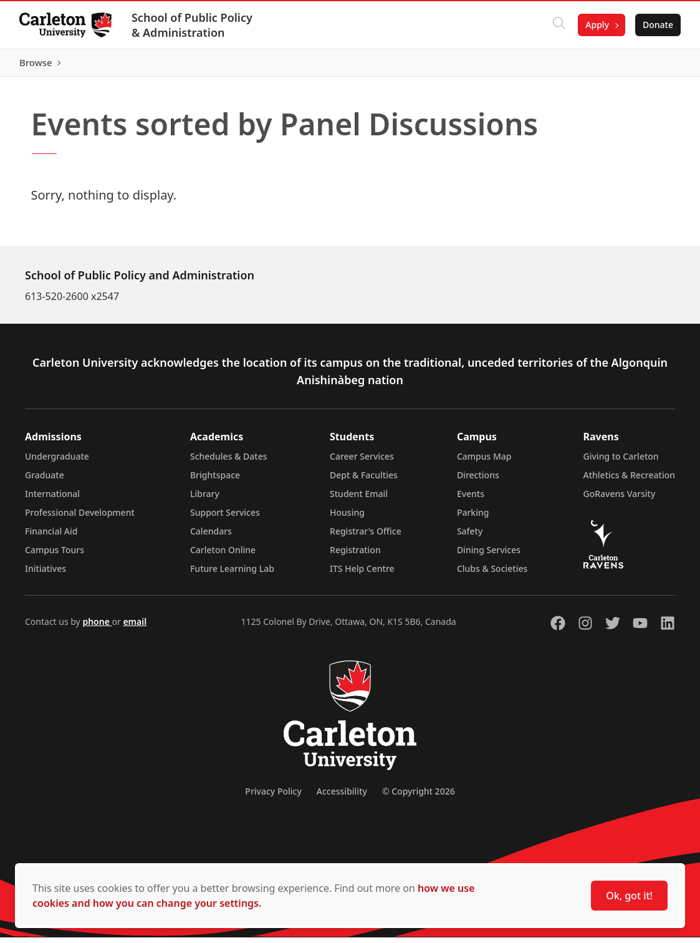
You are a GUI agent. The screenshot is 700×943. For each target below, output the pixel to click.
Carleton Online (223, 555)
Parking (473, 518)
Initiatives (45, 574)
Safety (470, 537)
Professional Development (80, 518)
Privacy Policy (273, 797)
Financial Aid (51, 537)
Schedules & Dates (228, 462)
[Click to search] (558, 25)
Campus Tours (54, 555)
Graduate (44, 480)
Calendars (211, 537)
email (134, 627)
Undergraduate (57, 462)
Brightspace (215, 480)
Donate (657, 25)
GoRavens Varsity (619, 499)
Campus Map (484, 462)
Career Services (362, 462)
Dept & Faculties (364, 480)
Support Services (225, 518)
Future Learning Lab (232, 574)
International (52, 499)
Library (204, 499)
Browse (656, 65)
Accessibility (342, 797)
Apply (596, 25)
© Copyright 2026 (418, 797)
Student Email (359, 499)
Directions (478, 480)
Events (470, 499)
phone (97, 627)
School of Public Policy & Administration (192, 25)
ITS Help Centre (362, 574)
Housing (347, 518)
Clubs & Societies (492, 574)
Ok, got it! (629, 895)
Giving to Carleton (621, 462)
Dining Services (488, 555)
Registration (355, 555)
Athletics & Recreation (629, 480)
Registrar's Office (365, 537)
